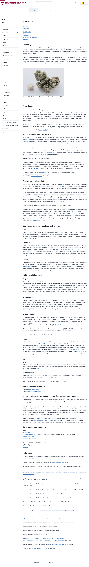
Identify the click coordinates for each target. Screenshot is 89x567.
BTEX (4, 42)
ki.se (73, 304)
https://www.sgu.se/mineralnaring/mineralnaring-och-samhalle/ (56, 510)
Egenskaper (26, 28)
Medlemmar (5, 128)
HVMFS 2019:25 (57, 325)
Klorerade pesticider (8, 55)
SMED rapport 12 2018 (39, 220)
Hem (3, 10)
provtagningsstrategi (36, 391)
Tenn (5, 102)
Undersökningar (27, 35)
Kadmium (6, 79)
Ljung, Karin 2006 (35, 323)
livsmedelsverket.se (28, 308)
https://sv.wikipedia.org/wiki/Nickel (41, 548)
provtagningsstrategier (34, 389)
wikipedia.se (62, 186)
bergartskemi (42, 174)
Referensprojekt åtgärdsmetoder (48, 10)
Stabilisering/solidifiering (29, 438)
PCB (4, 115)
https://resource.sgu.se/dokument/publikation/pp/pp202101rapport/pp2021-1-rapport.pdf (46, 518)
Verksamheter (26, 30)
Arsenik (6, 69)
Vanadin (6, 105)
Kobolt (6, 82)
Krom (5, 89)
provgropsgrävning (40, 420)
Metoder (4, 26)
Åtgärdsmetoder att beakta (30, 37)
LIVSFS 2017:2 (74, 168)
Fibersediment (5, 29)
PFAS (4, 119)
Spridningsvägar (27, 32)
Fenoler (5, 49)
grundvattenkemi (43, 172)
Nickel (5, 99)
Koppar (6, 85)
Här (24, 335)
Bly (5, 75)
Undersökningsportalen (59, 3)
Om (3, 132)
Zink (5, 109)
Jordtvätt (25, 447)
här (51, 158)
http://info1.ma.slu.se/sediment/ (60, 544)
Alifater (5, 36)
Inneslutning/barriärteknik (29, 436)
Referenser (26, 39)
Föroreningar (5, 32)
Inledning (25, 26)
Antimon (6, 65)
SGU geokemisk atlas (63, 63)
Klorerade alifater (7, 52)
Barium (6, 72)
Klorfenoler (6, 59)
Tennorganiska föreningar (9, 122)
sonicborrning (51, 420)
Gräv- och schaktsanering (29, 445)
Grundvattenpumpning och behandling (33, 434)
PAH (4, 112)
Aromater (5, 39)
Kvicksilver (7, 92)
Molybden (6, 95)
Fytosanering (26, 432)
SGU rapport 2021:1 (59, 201)
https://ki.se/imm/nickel (58, 462)
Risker (24, 33)
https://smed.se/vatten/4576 (66, 522)
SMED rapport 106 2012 (69, 217)
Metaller (5, 62)
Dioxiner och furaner (8, 46)
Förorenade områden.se (73, 3)
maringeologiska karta (36, 176)
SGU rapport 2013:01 (33, 168)
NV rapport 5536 (43, 130)
